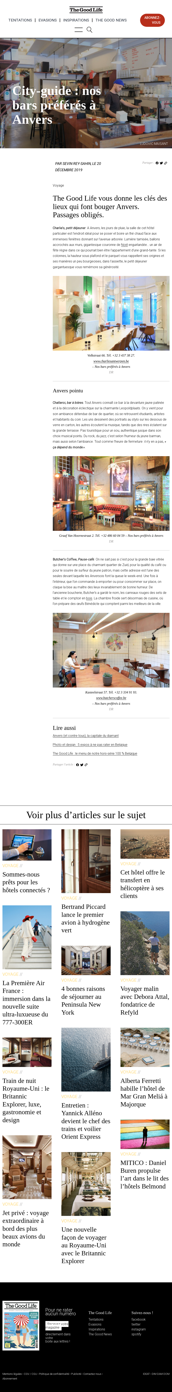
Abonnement (9, 1378)
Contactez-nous (92, 1373)
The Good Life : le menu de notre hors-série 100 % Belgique (95, 753)
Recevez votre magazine (57, 1326)
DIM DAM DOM (161, 1373)
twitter (136, 1324)
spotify (136, 1334)
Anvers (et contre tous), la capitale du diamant (86, 736)
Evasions (47, 20)
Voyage (19, 75)
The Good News (111, 20)
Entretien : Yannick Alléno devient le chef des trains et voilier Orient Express (85, 1121)
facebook (139, 1319)
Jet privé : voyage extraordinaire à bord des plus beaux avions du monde (25, 1228)
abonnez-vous (152, 20)
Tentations (20, 20)
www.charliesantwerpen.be (111, 361)
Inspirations (76, 20)
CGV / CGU (30, 1373)
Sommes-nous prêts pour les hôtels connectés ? (26, 882)
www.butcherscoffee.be (111, 698)
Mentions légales (12, 1373)
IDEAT (146, 1373)
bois (89, 598)
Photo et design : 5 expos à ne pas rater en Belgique (90, 745)
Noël (124, 245)
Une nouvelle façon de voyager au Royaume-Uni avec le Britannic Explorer (83, 1245)
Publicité (76, 1373)
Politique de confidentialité (54, 1373)
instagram (139, 1329)
